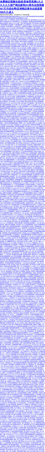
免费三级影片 (21, 391)
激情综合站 (16, 196)
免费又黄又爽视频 (10, 224)
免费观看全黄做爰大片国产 (32, 149)
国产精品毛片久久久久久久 (17, 29)
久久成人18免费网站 (23, 106)
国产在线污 (31, 119)
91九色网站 (6, 69)
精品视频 (39, 409)
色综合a (37, 289)
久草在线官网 (25, 226)
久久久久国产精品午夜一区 (28, 397)
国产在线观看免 (37, 434)
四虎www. (13, 68)
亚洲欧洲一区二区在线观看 (31, 239)
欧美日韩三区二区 (25, 357)
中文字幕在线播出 (34, 68)
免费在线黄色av (27, 256)
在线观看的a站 (35, 88)
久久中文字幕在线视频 (31, 198)
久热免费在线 (22, 156)
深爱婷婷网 (28, 194)
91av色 (32, 226)
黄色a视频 (39, 371)
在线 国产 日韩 (33, 61)
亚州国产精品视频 (27, 412)
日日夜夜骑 (14, 244)
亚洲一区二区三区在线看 (35, 377)
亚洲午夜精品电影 (36, 444)
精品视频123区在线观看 (15, 109)
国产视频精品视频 (10, 143)
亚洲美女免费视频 (32, 176)
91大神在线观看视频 (33, 114)
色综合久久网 (14, 319)
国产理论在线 (7, 153)
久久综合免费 (19, 239)
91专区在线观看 (17, 51)
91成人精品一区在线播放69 (23, 301)
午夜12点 (18, 367)
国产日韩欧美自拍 (17, 324)
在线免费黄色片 (24, 118)
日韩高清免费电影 (38, 109)
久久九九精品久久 (19, 214)
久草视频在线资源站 (16, 84)
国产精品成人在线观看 (38, 23)
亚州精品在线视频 (38, 93)
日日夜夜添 (3, 296)
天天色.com (16, 246)
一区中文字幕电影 (25, 444)
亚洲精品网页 (33, 153)
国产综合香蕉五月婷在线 (28, 318)
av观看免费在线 (22, 114)
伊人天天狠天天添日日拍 (13, 421)
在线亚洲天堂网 (30, 128)
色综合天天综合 (27, 74)
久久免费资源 (7, 442)
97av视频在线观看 (20, 376)
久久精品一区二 (14, 81)
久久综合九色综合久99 (10, 89)
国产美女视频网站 (32, 49)
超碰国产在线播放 (27, 26)
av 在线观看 (17, 294)
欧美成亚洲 (7, 336)
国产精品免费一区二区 (28, 79)
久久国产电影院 (20, 159)
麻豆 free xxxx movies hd (28, 136)
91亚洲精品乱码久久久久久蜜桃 (13, 161)
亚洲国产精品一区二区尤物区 (34, 429)
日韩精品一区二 (4, 319)
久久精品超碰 (29, 78)
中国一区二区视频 (39, 366)
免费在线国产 (38, 144)
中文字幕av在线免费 (27, 151)
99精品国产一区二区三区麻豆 (19, 138)
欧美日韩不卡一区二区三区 (36, 94)
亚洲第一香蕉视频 (32, 392)
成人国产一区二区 (16, 409)
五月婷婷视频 (40, 136)
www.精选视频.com (15, 139)
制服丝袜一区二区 (38, 243)
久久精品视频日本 (5, 309)
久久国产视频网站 (15, 69)
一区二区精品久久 (25, 351)
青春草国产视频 (32, 362)
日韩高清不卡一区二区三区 (21, 213)
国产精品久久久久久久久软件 (20, 133)
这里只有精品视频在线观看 (12, 261)
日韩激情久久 (18, 124)
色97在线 (23, 103)
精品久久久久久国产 (14, 23)
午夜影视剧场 (30, 141)
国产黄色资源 (17, 169)
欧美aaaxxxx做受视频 (13, 279)
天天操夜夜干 (16, 234)
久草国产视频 (22, 427)
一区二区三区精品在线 (6, 186)
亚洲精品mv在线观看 (8, 239)
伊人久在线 (23, 53)
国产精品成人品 (8, 276)
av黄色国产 (34, 404)
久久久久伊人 (19, 329)
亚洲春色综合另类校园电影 (22, 359)
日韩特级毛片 (29, 28)
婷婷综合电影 (34, 361)
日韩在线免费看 (35, 314)
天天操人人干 (16, 426)
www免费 (41, 313)
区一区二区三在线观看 (8, 377)
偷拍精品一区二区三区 (18, 86)
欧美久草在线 (24, 356)
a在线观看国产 (26, 211)
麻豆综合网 (32, 323)
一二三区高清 (7, 254)
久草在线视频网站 (19, 184)
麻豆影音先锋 (17, 273)
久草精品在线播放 (24, 432)
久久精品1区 (3, 402)
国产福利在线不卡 (22, 274)
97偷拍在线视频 (8, 59)
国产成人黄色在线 (5, 138)
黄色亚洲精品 (20, 28)
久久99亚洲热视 (31, 374)
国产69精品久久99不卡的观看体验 (14, 78)
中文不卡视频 (32, 419)
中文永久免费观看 (17, 387)
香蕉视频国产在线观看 (7, 24)
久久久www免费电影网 (27, 294)
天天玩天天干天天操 (27, 59)
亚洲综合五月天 (7, 183)
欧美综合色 (26, 143)
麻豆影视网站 (15, 406)
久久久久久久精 (25, 196)
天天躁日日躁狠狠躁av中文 (20, 76)
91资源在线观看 (16, 181)
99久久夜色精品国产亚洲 (9, 334)
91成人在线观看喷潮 (13, 357)
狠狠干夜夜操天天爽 (34, 253)
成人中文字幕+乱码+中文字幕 (35, 451)
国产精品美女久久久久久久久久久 (22, 116)
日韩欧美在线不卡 (29, 31)
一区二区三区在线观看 (37, 211)
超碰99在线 (24, 446)
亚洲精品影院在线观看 (28, 99)
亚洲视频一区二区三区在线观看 (24, 372)
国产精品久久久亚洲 (24, 248)
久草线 (12, 58)
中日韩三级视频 (13, 427)
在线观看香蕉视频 (5, 43)
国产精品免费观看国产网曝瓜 (25, 89)
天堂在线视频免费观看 (30, 396)
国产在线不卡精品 (14, 119)
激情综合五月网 (21, 334)
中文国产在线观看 (16, 414)
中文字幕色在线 (25, 381)
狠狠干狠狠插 (16, 153)
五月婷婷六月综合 (40, 236)
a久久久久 (9, 51)
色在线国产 (31, 436)
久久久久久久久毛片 (28, 316)
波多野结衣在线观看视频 (9, 371)
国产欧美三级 (13, 114)
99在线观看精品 (7, 104)
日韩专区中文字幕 (24, 319)
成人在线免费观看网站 (19, 276)
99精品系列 (39, 402)
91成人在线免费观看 (9, 321)
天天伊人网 (23, 331)
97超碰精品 (16, 397)
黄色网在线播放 (23, 238)
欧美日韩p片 (32, 296)
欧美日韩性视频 (38, 59)
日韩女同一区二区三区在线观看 (16, 429)
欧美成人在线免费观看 (27, 366)
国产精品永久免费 (35, 264)
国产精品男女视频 (30, 407)
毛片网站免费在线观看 (8, 178)
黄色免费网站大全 (31, 304)
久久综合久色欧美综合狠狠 (21, 64)
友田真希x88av (15, 204)
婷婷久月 (18, 211)
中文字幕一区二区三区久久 (37, 183)
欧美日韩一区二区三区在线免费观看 (16, 158)
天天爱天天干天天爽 (38, 336)
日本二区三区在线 (20, 304)
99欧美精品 (24, 367)
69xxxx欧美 (28, 101)
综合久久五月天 (38, 164)
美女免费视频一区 (37, 309)
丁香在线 (34, 111)
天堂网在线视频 (9, 263)
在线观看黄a (20, 314)
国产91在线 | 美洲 (17, 343)
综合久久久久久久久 (28, 414)
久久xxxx (36, 299)
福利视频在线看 (16, 46)
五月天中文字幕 (15, 103)
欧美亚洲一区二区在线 (8, 129)
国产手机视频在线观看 (18, 203)
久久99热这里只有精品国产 (30, 83)
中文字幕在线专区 (39, 46)
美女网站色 (9, 313)
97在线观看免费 (33, 39)
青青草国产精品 (21, 451)
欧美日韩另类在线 (24, 219)
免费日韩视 (12, 218)
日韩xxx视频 (34, 381)
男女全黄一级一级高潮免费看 (20, 221)
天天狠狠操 (12, 19)
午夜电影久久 (9, 362)
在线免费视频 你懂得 (29, 343)
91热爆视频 (26, 416)
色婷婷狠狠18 (39, 316)
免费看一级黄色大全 (33, 48)
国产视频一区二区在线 (13, 136)
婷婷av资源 (39, 113)
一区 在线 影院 (11, 419)
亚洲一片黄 (22, 141)
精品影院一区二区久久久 (25, 243)
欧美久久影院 (15, 309)
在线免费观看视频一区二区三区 (16, 209)
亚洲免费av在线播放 (29, 223)
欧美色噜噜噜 (33, 278)
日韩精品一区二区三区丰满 (17, 298)
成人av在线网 (34, 268)
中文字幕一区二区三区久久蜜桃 (21, 104)
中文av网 (16, 36)
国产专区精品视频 (19, 58)
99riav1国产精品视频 (22, 68)
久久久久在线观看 (25, 406)
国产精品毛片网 (5, 174)
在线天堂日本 (26, 139)
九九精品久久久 (31, 53)
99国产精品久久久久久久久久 (13, 286)
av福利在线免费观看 (36, 213)
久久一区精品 (16, 381)
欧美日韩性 (31, 91)
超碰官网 (39, 419)
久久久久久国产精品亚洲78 (18, 283)
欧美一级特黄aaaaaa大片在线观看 (32, 447)
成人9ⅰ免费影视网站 (37, 406)
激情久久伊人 (38, 328)
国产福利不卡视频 (22, 419)
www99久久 (13, 134)
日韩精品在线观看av (23, 326)
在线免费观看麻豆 (27, 273)
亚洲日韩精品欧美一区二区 (35, 427)
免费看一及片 (22, 123)
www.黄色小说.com (31, 298)
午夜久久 (27, 314)
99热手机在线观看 (31, 154)
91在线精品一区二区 (20, 229)
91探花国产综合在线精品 (35, 228)
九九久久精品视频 (11, 354)
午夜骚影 (35, 354)
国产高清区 (19, 143)
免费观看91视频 (17, 344)
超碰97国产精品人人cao (34, 229)
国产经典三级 (29, 214)
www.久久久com (24, 81)
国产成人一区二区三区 (20, 449)
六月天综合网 (15, 231)
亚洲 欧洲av (7, 173)
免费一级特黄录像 (38, 273)
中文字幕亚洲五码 (32, 146)
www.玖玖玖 (32, 138)
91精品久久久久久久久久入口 (27, 108)
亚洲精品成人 (39, 226)
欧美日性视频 (22, 49)
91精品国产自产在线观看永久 (12, 21)
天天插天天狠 (26, 169)
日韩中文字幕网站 (5, 48)
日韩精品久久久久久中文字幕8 (9, 111)
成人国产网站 (40, 108)
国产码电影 (21, 149)
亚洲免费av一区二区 (33, 43)
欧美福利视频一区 (13, 402)
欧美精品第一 (19, 263)
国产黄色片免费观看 (38, 101)
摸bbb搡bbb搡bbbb (32, 288)
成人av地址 (29, 164)
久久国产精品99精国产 (27, 328)
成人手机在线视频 (16, 256)
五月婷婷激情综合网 (9, 148)
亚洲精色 (39, 331)
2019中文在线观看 (11, 39)
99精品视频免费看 (5, 46)
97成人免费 (20, 354)
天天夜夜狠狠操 (37, 168)
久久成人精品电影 (11, 404)
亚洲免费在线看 (9, 412)
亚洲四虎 (15, 432)
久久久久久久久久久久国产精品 (17, 374)
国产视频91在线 (32, 44)
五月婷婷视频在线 (9, 376)
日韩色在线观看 (39, 294)
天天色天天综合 (29, 36)
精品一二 (41, 241)
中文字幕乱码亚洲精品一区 (31, 329)
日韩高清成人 (20, 129)
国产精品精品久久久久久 (22, 131)
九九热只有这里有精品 (10, 44)
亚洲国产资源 (40, 99)
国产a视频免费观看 (9, 159)
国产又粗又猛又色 (21, 38)
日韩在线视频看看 (5, 244)
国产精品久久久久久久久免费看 (34, 126)
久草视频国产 (11, 211)
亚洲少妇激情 (14, 73)
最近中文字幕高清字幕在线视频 (26, 371)
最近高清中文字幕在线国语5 (27, 171)
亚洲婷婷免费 (27, 254)
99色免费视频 (28, 434)
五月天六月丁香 (36, 344)
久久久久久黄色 (19, 434)
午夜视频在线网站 (33, 274)
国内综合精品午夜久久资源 (30, 384)
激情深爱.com (28, 424)
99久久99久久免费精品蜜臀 (32, 98)
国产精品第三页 (37, 74)
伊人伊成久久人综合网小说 (37, 326)
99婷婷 (23, 246)
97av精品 (32, 432)
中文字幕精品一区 (26, 54)
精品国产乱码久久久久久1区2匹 (13, 447)
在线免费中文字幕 (35, 64)
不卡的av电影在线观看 (20, 146)
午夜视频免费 (18, 24)
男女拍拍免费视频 (27, 174)
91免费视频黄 (6, 91)
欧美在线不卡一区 (5, 103)
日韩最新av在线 (28, 179)
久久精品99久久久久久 (11, 291)
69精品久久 (20, 404)
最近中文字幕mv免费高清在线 (23, 199)
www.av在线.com (11, 326)
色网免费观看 (40, 318)
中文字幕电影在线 (19, 186)
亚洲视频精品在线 (7, 389)
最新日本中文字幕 (11, 128)
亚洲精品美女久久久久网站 (21, 183)
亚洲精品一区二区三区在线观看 (15, 33)
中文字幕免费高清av (23, 134)
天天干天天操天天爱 (21, 436)
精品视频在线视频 (16, 316)
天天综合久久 (10, 434)
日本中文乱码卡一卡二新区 (19, 43)
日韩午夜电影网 (24, 34)
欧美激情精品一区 (33, 446)
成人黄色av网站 (24, 264)
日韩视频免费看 (35, 233)
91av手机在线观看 (27, 293)
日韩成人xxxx (26, 233)
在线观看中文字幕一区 (21, 364)
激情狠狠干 (34, 51)
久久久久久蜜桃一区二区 (8, 306)
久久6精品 (40, 204)
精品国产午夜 (39, 166)
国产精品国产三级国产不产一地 (18, 288)
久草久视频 (37, 203)
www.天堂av (25, 124)
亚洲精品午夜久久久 (18, 311)
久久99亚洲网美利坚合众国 (28, 204)
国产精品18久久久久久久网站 (8, 243)
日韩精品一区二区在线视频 (15, 416)
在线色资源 (40, 278)
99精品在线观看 (7, 164)
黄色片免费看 (6, 356)
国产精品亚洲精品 (14, 444)
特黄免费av (3, 279)
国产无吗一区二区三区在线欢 (19, 66)
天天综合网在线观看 (26, 379)
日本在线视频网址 (17, 396)
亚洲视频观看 (19, 179)
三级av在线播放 (35, 281)
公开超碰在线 (10, 372)
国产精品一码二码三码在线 (19, 48)
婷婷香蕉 (5, 233)
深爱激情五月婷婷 (30, 259)
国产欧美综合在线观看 (35, 71)
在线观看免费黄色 (11, 106)
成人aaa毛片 (15, 171)
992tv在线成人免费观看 (26, 41)
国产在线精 (20, 216)
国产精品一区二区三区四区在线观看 (24, 206)
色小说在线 (12, 101)
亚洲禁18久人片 (38, 78)
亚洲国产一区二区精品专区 (14, 56)
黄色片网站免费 (32, 158)
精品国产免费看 (18, 208)
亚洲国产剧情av (16, 422)
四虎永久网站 (7, 251)
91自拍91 (30, 144)
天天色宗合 (28, 439)
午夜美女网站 (10, 359)
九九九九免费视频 (34, 333)
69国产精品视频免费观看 (7, 131)
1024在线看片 (15, 356)
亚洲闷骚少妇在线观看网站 (34, 283)
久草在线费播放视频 (13, 379)
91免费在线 (36, 174)
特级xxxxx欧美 (28, 63)
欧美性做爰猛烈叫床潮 (14, 233)
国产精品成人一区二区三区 (12, 401)
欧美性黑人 (18, 26)
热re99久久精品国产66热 (37, 173)
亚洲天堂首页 (11, 71)
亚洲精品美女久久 (18, 424)
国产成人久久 (38, 293)
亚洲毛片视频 (33, 386)
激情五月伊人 (4, 109)
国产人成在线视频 (31, 209)
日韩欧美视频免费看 (14, 54)
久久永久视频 (20, 101)
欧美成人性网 (4, 114)
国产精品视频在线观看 (6, 349)
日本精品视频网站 (6, 426)
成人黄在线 (24, 119)
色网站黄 (41, 254)
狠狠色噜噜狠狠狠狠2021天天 (13, 74)
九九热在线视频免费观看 (26, 346)
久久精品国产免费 (35, 56)
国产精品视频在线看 (22, 377)
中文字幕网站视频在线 (38, 424)
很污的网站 (24, 339)
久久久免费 (41, 201)
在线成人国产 (4, 19)
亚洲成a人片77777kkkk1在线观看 (13, 201)
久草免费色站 (15, 91)
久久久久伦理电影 (39, 41)
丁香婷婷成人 (29, 33)
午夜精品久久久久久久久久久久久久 (17, 94)
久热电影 (10, 296)
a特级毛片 (22, 291)
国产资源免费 (9, 64)
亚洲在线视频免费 (5, 256)
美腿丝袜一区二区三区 (27, 236)
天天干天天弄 (14, 346)
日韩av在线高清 (9, 229)
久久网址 (10, 196)
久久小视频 (18, 412)
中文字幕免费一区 (25, 189)
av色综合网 (34, 321)
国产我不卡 (14, 108)
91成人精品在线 (17, 99)
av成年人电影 (24, 323)
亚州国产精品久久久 (39, 33)
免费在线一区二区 (32, 38)
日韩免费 (33, 113)
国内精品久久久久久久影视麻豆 (31, 191)
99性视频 (11, 364)
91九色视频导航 (18, 63)
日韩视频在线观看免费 (32, 29)
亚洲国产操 (34, 248)
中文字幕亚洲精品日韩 (36, 106)
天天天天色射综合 (27, 84)
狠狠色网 (24, 228)
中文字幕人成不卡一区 (11, 144)
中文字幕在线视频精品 (13, 236)
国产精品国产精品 (38, 26)
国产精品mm (7, 253)
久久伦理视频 (29, 216)
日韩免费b (30, 276)
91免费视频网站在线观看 (24, 93)
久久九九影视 (9, 63)
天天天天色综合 (9, 367)
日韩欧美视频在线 (23, 39)
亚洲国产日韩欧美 (37, 234)
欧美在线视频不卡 (27, 286)
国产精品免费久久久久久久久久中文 (10, 168)
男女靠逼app (10, 449)
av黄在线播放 (17, 191)
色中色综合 (26, 442)
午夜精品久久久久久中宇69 (8, 28)
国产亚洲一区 (35, 351)
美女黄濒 (2, 359)
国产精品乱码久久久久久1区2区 (15, 259)
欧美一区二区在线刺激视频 (19, 392)
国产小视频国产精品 (13, 118)
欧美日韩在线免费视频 (6, 121)
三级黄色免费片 (17, 79)
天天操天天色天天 (16, 83)
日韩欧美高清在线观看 (10, 266)
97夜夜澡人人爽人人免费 (9, 93)
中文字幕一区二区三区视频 (21, 268)
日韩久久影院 (26, 258)
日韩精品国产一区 (16, 174)
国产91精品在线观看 (26, 309)
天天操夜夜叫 (10, 223)
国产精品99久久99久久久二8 (8, 274)
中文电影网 (9, 397)
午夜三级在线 (7, 221)
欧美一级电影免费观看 (35, 76)
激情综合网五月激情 (33, 148)
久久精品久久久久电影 (24, 111)
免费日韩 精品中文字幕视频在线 (30, 401)
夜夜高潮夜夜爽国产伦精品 (21, 163)
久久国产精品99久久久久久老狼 (20, 173)
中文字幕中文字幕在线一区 (26, 73)
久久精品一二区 (27, 338)
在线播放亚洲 (22, 347)
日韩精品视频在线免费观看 (20, 333)
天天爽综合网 (35, 442)
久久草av (2, 189)
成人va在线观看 (12, 113)
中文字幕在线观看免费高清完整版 (12, 303)
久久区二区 (36, 411)
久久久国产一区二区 (37, 104)
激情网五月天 (25, 153)
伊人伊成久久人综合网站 (37, 437)
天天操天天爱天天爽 (12, 156)
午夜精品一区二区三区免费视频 (28, 244)
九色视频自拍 (30, 96)
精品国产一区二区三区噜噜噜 (18, 176)
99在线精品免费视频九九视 (20, 251)
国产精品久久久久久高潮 (29, 161)
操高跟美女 (9, 271)
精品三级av (4, 374)
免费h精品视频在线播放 (36, 308)
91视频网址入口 (17, 193)
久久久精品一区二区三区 (29, 409)
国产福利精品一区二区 (28, 422)
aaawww (18, 224)
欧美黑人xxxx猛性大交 (12, 189)
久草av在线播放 (33, 303)
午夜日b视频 (23, 91)
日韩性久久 (3, 339)
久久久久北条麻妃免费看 (29, 69)
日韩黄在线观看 (21, 44)
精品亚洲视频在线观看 (26, 231)
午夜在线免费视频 (27, 193)
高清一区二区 (36, 256)
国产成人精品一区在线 (10, 31)
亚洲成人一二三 (40, 323)
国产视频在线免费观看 (20, 362)
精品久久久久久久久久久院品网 (20, 361)
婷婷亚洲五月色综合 (13, 53)
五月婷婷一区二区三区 (10, 289)
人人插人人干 (35, 266)
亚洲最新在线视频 (34, 238)
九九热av (37, 31)
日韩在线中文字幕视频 (22, 437)
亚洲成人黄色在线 (31, 389)
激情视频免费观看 (14, 328)
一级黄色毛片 (4, 369)
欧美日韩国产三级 (19, 349)
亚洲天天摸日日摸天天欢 (23, 19)
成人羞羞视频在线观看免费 (28, 279)
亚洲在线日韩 (20, 98)
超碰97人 (27, 404)
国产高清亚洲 (31, 417)
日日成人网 (40, 69)
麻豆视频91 (29, 291)
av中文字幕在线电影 (32, 391)
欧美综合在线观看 (10, 98)
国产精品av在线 (34, 131)
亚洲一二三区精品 (6, 238)
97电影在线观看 (28, 109)
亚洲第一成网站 (9, 249)
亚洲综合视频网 (14, 88)
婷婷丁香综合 (24, 278)
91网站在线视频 (30, 184)
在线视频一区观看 (5, 181)
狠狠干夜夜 (5, 81)
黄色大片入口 (34, 313)
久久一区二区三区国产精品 (28, 426)
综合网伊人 (34, 416)
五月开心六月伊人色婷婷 (36, 356)
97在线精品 (24, 21)
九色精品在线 (10, 301)
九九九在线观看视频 (27, 224)
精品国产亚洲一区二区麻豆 (35, 123)
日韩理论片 (3, 71)
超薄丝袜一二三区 (26, 421)
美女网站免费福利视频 (6, 439)
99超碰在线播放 (4, 431)
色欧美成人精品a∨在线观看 (21, 313)
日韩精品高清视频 (35, 124)
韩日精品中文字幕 (31, 86)
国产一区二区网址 (11, 451)
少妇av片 (13, 399)
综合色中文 (28, 336)
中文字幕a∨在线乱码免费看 (21, 308)
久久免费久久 (41, 304)
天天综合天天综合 (33, 449)
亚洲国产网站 (21, 128)
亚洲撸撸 (15, 341)
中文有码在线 (9, 191)
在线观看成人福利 (34, 81)
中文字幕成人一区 (19, 407)
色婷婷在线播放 (22, 166)
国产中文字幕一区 (36, 258)
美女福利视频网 (20, 218)
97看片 (42, 401)
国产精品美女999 (10, 386)
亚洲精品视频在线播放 (22, 71)
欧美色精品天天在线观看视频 (16, 194)
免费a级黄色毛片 (39, 276)
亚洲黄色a (20, 31)
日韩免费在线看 (10, 411)
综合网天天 (33, 284)
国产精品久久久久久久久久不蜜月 (9, 278)
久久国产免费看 (9, 199)
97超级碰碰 (17, 59)
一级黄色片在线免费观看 (12, 352)
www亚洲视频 (5, 328)
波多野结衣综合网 (38, 216)
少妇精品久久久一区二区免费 (20, 284)
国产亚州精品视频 (34, 34)
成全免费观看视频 (26, 234)
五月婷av (25, 303)
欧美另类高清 (22, 144)
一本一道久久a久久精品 (7, 366)
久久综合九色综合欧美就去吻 (8, 391)
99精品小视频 (37, 324)
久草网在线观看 (8, 246)
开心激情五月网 (9, 304)
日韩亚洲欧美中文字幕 (33, 306)
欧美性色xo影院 (37, 194)
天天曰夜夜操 (27, 24)
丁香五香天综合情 (5, 171)
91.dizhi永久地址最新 (29, 263)
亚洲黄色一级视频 (21, 148)
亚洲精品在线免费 (17, 254)
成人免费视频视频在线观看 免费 (30, 181)
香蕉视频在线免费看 (16, 258)
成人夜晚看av (18, 338)
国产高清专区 (34, 134)
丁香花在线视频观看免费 (11, 123)
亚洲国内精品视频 (15, 226)
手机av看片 (8, 344)
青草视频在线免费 (29, 394)
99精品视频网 (19, 223)
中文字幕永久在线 (6, 324)
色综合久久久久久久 (11, 216)
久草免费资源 (7, 343)
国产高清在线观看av (14, 318)
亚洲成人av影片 (40, 119)
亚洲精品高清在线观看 (35, 21)
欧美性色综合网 (6, 86)
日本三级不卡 (16, 151)
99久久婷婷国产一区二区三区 (24, 411)
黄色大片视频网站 (32, 178)
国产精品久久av (25, 261)
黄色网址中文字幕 (30, 311)
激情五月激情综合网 (13, 351)
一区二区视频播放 (21, 306)
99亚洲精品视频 (27, 324)
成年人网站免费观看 (8, 179)
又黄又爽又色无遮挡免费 (23, 321)
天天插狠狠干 (31, 103)
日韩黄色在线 (30, 203)
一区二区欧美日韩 (22, 399)
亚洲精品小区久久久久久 (18, 154)
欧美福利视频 (10, 126)
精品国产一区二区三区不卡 (10, 347)
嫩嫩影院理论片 (12, 241)
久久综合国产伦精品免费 (11, 248)
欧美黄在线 (40, 44)
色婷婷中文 (9, 169)
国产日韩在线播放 (6, 203)
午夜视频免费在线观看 (31, 159)
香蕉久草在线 (11, 38)
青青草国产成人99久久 (14, 339)
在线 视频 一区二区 (18, 198)
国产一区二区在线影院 (23, 266)
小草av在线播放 (38, 286)
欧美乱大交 (33, 118)
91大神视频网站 (33, 399)
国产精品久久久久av (30, 431)
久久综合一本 (36, 379)
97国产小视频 (38, 186)
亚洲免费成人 (10, 26)
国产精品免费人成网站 (13, 446)
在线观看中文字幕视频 (35, 339)
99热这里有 (28, 354)
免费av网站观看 (40, 271)
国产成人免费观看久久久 (30, 201)
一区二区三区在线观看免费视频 (18, 369)
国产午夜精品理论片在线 (20, 296)
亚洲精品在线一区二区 (12, 323)
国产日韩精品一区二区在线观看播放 (17, 61)
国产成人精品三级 (24, 382)
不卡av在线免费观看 (7, 273)
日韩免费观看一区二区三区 (10, 441)
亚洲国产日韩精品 (27, 299)
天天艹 (3, 367)
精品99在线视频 (32, 369)
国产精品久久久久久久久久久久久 (14, 188)
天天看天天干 (14, 219)
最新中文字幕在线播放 (37, 169)
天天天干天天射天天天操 (19, 417)
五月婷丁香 (15, 238)
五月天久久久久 (27, 344)
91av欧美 (14, 149)
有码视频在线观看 (7, 208)
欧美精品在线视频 (36, 359)
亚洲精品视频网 (19, 126)
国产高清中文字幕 (22, 241)
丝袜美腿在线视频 (38, 179)
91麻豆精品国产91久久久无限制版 (34, 129)
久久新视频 (38, 394)
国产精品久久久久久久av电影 (13, 299)
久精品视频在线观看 (33, 156)
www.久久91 (31, 166)
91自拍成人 (30, 334)
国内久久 (15, 49)
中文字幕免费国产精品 (6, 213)
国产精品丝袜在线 (26, 23)
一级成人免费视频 (30, 349)
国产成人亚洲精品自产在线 (15, 394)
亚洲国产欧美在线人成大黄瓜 (35, 347)
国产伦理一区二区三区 (24, 281)
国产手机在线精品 (17, 442)
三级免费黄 (40, 357)
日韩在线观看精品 (12, 382)
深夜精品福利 (6, 154)
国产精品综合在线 (36, 189)
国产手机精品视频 (37, 116)
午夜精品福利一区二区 (18, 164)
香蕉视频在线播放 (31, 58)
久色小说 (17, 366)
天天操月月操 (31, 249)
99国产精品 (5, 226)
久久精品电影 (29, 186)
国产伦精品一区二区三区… (8, 314)
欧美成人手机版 (30, 271)
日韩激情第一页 (31, 331)
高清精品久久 (15, 331)
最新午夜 (39, 279)
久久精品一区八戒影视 (11, 141)
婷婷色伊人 (35, 254)
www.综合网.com (7, 198)
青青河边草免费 (28, 387)
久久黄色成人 (26, 51)
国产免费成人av (38, 28)
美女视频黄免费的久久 (7, 184)
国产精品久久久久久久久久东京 (10, 34)
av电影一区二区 (33, 241)
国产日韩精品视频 (21, 178)
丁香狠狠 (35, 412)
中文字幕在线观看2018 (6, 338)
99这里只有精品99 (26, 168)
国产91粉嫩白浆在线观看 (21, 121)
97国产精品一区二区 (27, 46)
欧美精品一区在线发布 (22, 386)
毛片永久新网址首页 (19, 389)
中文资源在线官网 (25, 88)
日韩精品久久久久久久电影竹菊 (34, 188)
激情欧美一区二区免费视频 (36, 364)
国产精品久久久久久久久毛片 (27, 441)
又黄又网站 (5, 119)
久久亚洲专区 (4, 218)
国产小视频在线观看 (6, 79)
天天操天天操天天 (38, 338)
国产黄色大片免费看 (19, 271)
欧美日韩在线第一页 (39, 372)
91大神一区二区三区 (6, 96)
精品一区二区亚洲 (19, 439)
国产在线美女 (6, 399)
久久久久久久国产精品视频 (14, 293)
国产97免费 (25, 56)
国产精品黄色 (33, 66)
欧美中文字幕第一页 (36, 133)
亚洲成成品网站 (30, 246)
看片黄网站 (40, 389)
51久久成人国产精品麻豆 (36, 367)
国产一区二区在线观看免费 (31, 208)
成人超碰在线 (4, 101)
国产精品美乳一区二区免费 (19, 253)
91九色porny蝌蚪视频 (23, 113)
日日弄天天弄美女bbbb (17, 336)
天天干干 (22, 36)
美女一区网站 (15, 41)
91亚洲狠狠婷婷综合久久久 (13, 228)
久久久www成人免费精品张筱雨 (13, 384)
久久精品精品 (31, 402)
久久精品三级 (40, 184)
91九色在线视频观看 (24, 341)
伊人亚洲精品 (34, 382)
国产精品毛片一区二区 (32, 218)
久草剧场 (34, 357)
